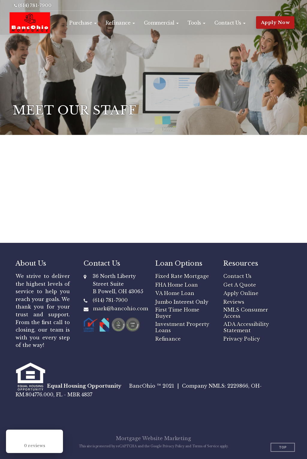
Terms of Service (205, 446)
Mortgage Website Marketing (153, 438)
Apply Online (240, 293)
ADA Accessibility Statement (246, 327)
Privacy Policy (241, 339)
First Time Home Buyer (177, 313)
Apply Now (275, 22)
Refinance (168, 339)
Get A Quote (239, 285)
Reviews (233, 302)
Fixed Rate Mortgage (182, 276)
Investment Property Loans (182, 327)
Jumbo (164, 302)
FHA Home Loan (176, 285)
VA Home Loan (174, 293)
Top (283, 447)
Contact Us (237, 276)
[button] (83, 23)
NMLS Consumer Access (245, 313)
